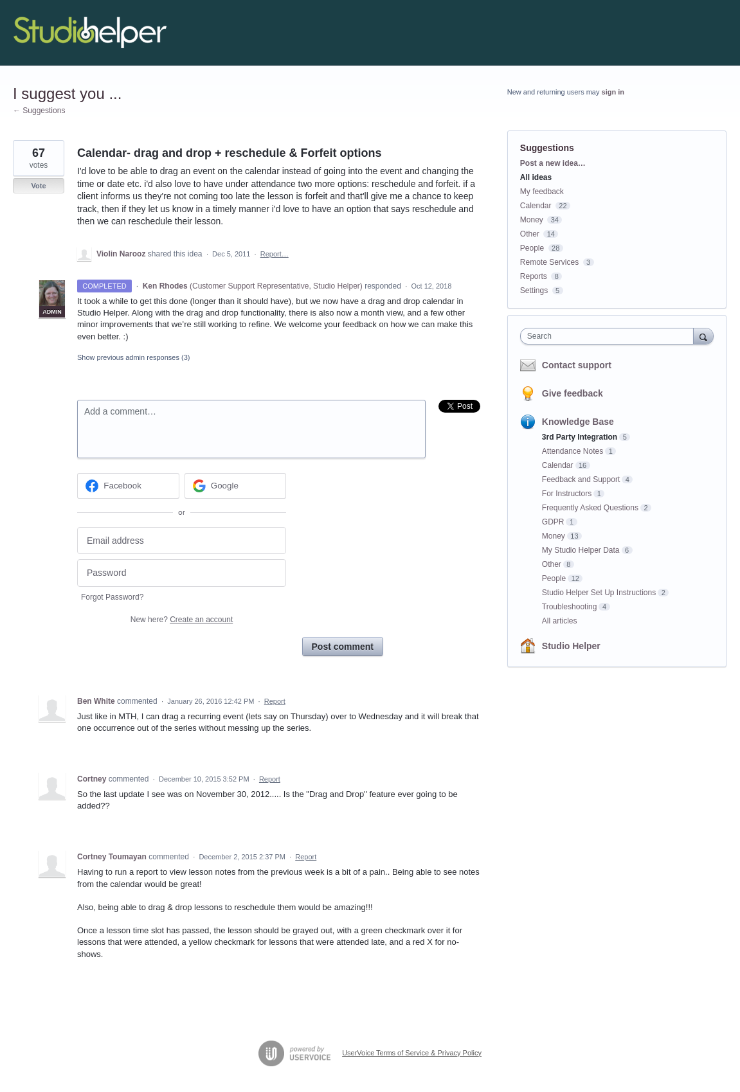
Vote (38, 186)
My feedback (542, 191)
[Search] (703, 336)
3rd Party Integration (579, 437)
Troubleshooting (569, 606)
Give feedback (572, 393)
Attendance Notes (572, 451)
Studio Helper (571, 646)
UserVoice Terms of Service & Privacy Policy (412, 1053)
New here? (182, 619)
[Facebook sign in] (128, 486)
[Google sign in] (236, 486)
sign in (613, 92)
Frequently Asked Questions (590, 507)
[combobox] (610, 336)
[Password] (181, 573)
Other (529, 233)
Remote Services (549, 262)
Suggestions (547, 148)
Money (531, 219)
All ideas (536, 177)
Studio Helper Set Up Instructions (599, 592)
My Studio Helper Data (581, 550)
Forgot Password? (112, 597)
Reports (533, 276)
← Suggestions (39, 110)
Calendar (536, 205)
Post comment (343, 646)
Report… (274, 254)
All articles (559, 620)
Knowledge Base (578, 421)
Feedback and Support (581, 479)
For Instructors (566, 493)
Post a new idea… (553, 163)
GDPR (553, 521)
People (532, 248)
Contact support (576, 365)
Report (274, 701)
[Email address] (181, 541)
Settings (534, 290)
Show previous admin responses (133, 357)
